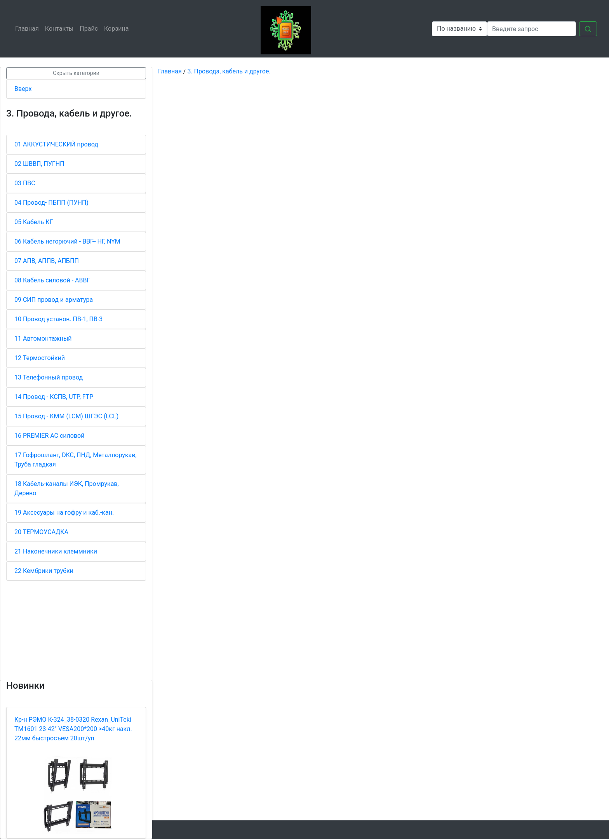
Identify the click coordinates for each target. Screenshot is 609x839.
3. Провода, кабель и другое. (228, 71)
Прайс (90, 28)
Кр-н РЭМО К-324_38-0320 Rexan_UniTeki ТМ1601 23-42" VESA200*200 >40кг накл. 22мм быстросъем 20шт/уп (73, 729)
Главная (28, 28)
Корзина (118, 28)
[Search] (531, 28)
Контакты (61, 28)
